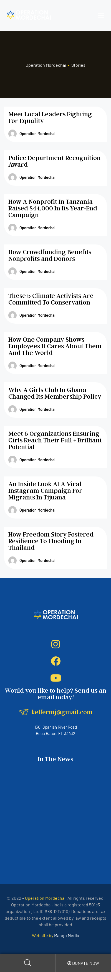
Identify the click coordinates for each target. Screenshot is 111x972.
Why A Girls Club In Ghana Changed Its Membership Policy (54, 393)
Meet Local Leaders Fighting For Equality (50, 117)
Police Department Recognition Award (54, 161)
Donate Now (83, 963)
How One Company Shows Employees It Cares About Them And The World (55, 346)
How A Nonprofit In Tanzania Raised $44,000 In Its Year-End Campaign (52, 208)
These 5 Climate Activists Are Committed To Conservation (51, 299)
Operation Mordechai (32, 134)
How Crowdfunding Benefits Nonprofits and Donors (49, 255)
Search (28, 963)
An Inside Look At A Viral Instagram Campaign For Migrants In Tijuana (45, 490)
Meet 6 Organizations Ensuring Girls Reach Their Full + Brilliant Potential (55, 440)
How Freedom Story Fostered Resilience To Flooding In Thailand (51, 540)
